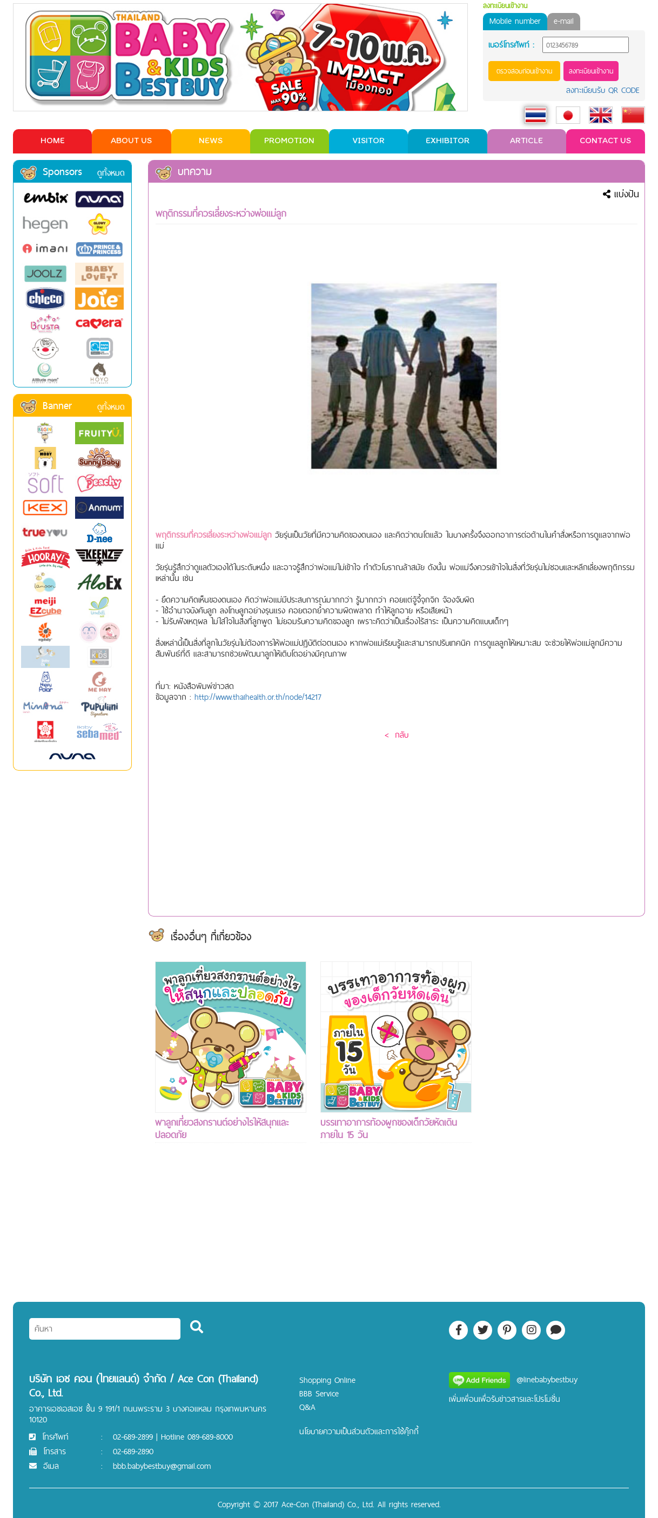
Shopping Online (327, 1380)
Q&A (307, 1407)
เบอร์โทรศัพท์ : (511, 44)
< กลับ (396, 734)
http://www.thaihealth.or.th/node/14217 (257, 697)
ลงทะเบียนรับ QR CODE (603, 90)
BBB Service (319, 1393)
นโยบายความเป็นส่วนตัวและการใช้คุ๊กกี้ (359, 1431)
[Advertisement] (561, 1123)
